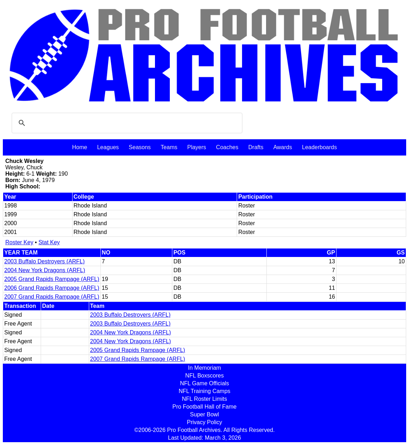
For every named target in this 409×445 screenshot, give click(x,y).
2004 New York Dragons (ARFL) (44, 270)
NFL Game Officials (204, 383)
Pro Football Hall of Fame (204, 407)
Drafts (256, 147)
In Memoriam (204, 368)
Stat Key (49, 242)
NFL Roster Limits (204, 399)
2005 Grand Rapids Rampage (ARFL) (51, 279)
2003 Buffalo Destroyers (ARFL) (44, 261)
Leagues (108, 147)
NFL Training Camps (204, 391)
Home (79, 147)
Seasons (140, 147)
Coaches (227, 147)
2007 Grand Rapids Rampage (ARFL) (51, 297)
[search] (126, 123)
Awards (282, 147)
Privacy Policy (204, 422)
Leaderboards (319, 147)
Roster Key (19, 242)
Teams (169, 147)
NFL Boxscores (204, 376)
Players (196, 147)
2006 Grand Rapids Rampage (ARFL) (51, 288)
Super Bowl (204, 414)
